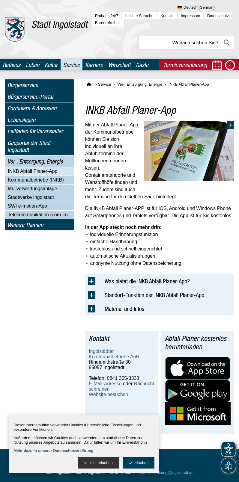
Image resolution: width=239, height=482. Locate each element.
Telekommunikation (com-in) (38, 214)
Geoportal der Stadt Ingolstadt (28, 146)
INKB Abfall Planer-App (32, 171)
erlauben (138, 463)
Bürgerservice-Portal (30, 96)
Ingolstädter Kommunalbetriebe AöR (114, 354)
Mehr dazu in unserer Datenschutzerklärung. (53, 450)
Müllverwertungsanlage (32, 188)
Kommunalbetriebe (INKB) (36, 179)
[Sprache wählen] (206, 8)
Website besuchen (108, 394)
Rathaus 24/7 (106, 15)
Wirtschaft (119, 64)
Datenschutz (218, 15)
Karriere (94, 64)
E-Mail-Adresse (105, 383)
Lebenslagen (21, 119)
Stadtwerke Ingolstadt (31, 197)
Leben (32, 64)
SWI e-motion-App (27, 205)
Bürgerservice (22, 84)
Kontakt (167, 15)
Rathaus (11, 64)
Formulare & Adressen (31, 108)
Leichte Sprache (139, 15)
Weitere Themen (25, 224)
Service (71, 64)
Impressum (190, 15)
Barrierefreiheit (108, 22)
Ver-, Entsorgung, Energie (35, 161)
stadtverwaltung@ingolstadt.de (166, 472)
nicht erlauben (98, 463)
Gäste (142, 64)
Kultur (51, 64)
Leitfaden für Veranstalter (35, 131)
